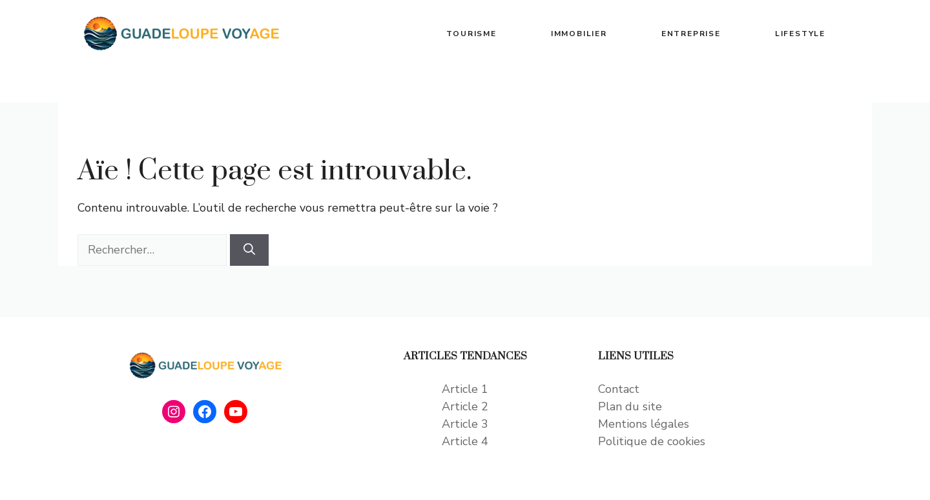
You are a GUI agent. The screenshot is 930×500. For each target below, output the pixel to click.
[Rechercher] (249, 250)
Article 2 (465, 406)
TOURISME (471, 33)
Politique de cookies (651, 441)
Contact (618, 389)
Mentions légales (643, 424)
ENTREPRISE (691, 33)
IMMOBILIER (579, 33)
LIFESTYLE (800, 33)
